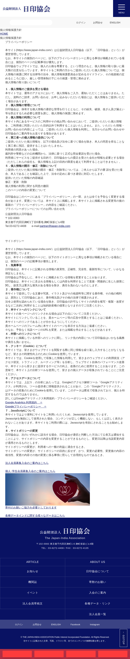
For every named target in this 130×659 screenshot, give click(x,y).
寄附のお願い (97, 582)
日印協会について (97, 571)
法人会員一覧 (97, 614)
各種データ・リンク (98, 603)
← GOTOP (123, 638)
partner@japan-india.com (55, 226)
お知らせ (32, 571)
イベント (32, 592)
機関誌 (32, 582)
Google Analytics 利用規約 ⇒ (23, 402)
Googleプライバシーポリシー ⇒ (26, 406)
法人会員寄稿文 (33, 603)
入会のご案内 (97, 592)
